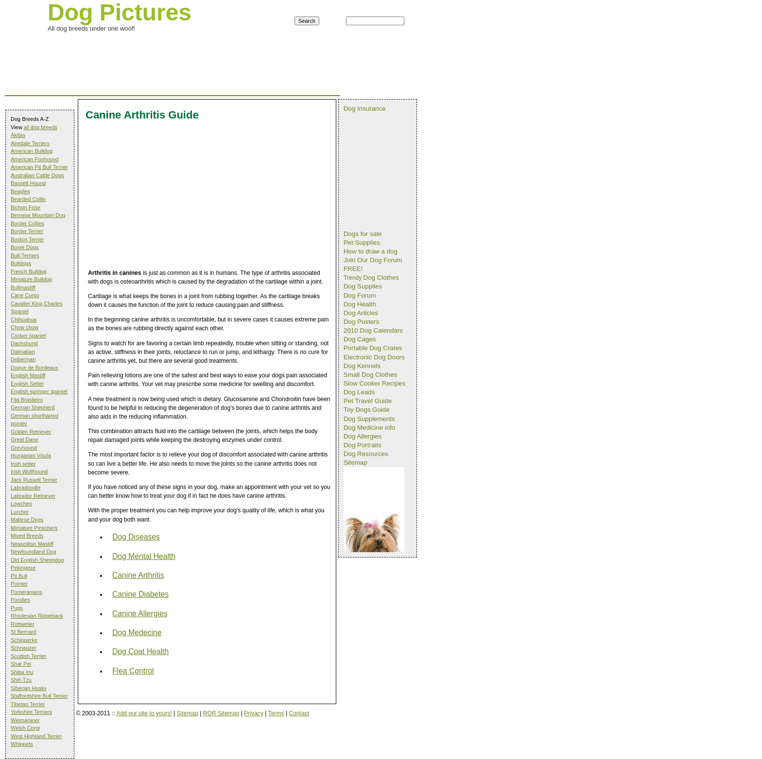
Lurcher (20, 512)
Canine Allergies (140, 613)
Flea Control (133, 671)
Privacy (253, 713)
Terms (276, 713)
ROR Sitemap (221, 713)
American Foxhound (34, 159)
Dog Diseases (136, 537)
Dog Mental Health (143, 556)
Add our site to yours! (144, 713)
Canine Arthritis (138, 575)
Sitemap (187, 713)
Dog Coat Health (140, 651)
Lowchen (21, 503)
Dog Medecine (136, 632)
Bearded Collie (28, 199)
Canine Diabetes (140, 594)
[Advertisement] (182, 45)
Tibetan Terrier (28, 704)
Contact (299, 713)
